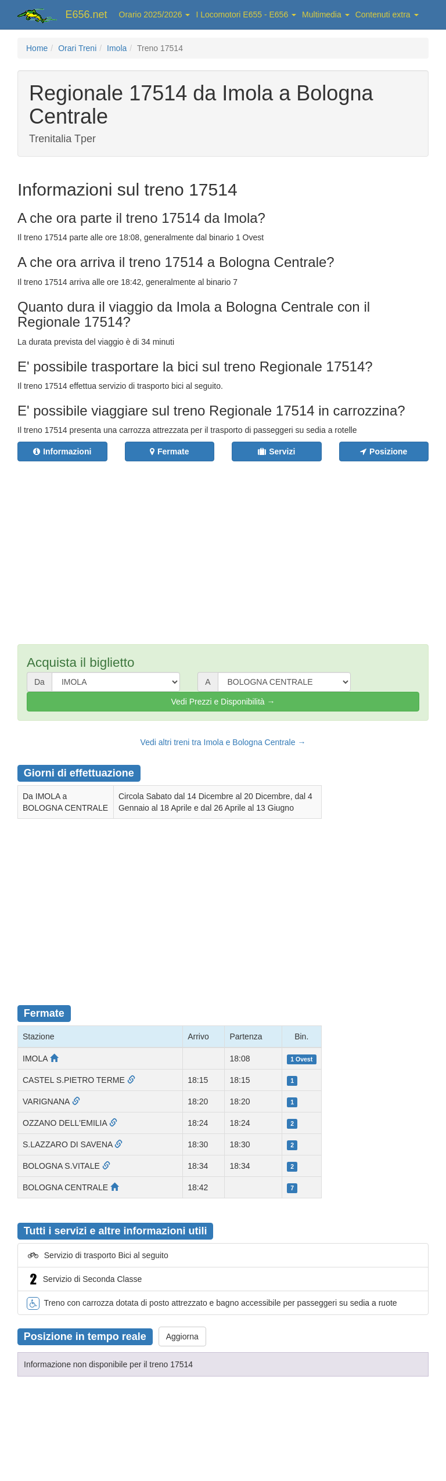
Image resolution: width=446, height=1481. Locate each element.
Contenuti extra (387, 14)
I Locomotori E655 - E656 (246, 14)
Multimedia (326, 14)
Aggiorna (182, 1336)
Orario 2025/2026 (154, 14)
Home (37, 48)
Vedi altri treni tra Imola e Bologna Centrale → (223, 742)
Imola (117, 48)
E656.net (86, 14)
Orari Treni (77, 48)
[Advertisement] (231, 545)
